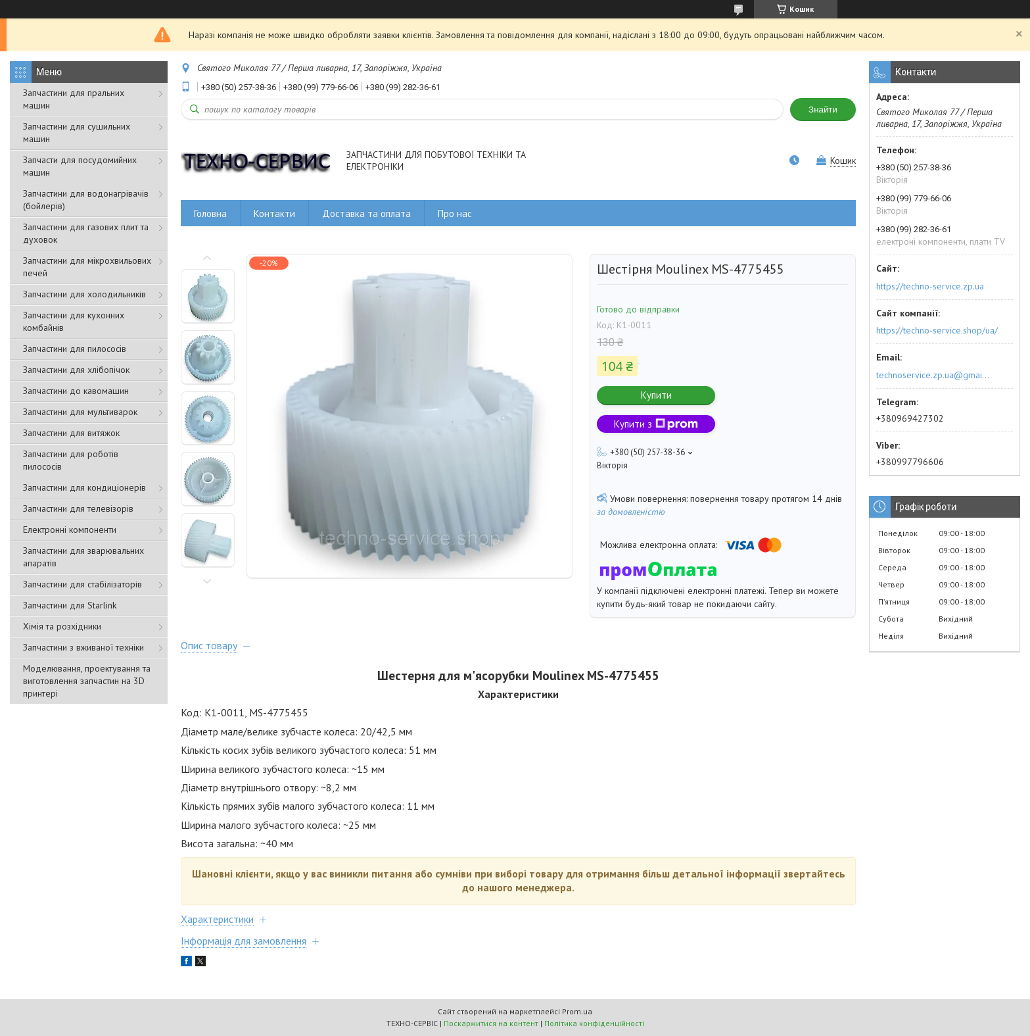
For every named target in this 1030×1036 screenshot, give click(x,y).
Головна (210, 213)
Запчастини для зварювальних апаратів (83, 557)
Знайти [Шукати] (822, 109)
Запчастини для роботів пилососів (70, 460)
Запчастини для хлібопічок (76, 370)
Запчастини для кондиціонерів (84, 487)
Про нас (455, 213)
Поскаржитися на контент (491, 1023)
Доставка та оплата (366, 213)
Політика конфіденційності (594, 1023)
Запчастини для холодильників (84, 294)
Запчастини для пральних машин (73, 99)
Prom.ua (577, 1011)
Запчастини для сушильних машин (76, 132)
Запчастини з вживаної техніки (83, 647)
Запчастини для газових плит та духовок (86, 233)
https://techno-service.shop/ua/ (937, 330)
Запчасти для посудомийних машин (80, 166)
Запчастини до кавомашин (76, 391)
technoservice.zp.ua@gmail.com (933, 375)
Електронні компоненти (69, 529)
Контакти (274, 213)
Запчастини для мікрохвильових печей (87, 267)
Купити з (656, 424)
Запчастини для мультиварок (80, 412)
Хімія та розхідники (62, 626)
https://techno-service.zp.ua (930, 286)
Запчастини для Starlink (69, 605)
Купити (656, 395)
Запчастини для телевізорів (78, 508)
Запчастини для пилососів (74, 349)
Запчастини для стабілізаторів (82, 584)
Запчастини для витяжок (71, 433)
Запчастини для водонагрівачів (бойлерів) (86, 199)
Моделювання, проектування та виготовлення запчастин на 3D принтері (87, 680)
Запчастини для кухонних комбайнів (73, 321)
